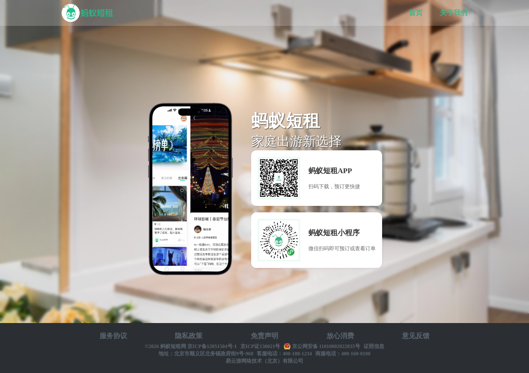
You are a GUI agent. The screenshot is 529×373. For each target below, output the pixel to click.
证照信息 (374, 346)
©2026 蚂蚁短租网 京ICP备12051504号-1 (191, 346)
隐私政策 (188, 335)
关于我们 (453, 12)
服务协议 (113, 335)
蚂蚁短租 (87, 13)
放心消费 (340, 335)
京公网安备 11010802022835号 (326, 346)
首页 (416, 12)
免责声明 (264, 335)
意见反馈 (415, 335)
